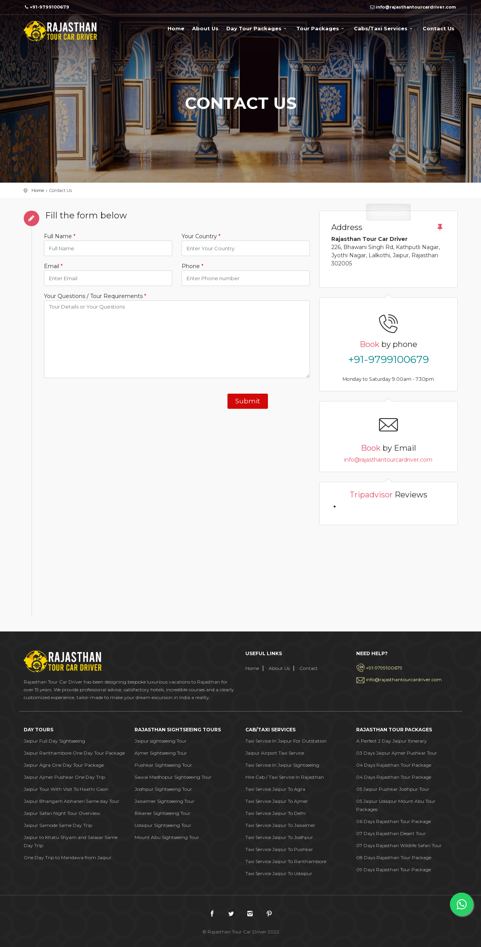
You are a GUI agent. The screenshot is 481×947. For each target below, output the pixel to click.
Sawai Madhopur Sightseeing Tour (173, 777)
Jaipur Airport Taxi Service (274, 753)
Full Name (59, 236)
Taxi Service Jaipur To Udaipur (278, 873)
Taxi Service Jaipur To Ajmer (276, 801)
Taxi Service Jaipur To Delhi (275, 813)
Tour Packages (321, 28)
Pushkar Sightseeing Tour (163, 765)
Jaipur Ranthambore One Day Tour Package (74, 753)
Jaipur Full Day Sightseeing (54, 741)
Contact (308, 668)
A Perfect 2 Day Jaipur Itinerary (391, 741)
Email (53, 266)
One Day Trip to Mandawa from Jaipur (68, 857)
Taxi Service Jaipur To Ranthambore (285, 861)
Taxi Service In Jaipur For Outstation (286, 741)
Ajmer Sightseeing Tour (161, 753)
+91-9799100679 (388, 359)
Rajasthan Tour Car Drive (60, 31)
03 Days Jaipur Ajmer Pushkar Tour (396, 753)
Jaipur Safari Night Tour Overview (62, 813)
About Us (205, 28)
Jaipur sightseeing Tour (161, 741)
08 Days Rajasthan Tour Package (393, 857)
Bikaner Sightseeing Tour (163, 813)
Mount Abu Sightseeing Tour (167, 837)
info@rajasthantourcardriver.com (388, 459)
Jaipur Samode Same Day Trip (58, 825)
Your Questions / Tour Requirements (95, 296)
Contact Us (439, 28)
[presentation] (103, 399)
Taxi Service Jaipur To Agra (275, 789)
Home (176, 28)
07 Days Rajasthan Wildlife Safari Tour (399, 845)
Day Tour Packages (257, 28)
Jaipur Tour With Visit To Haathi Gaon (66, 789)
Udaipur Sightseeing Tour (163, 825)
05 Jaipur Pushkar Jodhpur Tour (392, 789)
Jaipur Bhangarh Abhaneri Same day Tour (71, 801)
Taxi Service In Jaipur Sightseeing (282, 765)
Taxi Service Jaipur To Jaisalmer (280, 825)
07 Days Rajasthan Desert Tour (391, 833)
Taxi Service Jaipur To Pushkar (279, 849)
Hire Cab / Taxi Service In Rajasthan (284, 777)
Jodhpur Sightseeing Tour (163, 789)
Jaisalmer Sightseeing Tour (164, 801)
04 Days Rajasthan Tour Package (393, 765)
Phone (192, 266)
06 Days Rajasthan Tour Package (393, 821)
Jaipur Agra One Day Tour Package (64, 765)
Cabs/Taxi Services (384, 28)
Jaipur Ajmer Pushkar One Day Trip (64, 777)
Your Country (201, 236)
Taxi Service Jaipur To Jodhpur (279, 837)
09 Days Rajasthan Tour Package (393, 869)
